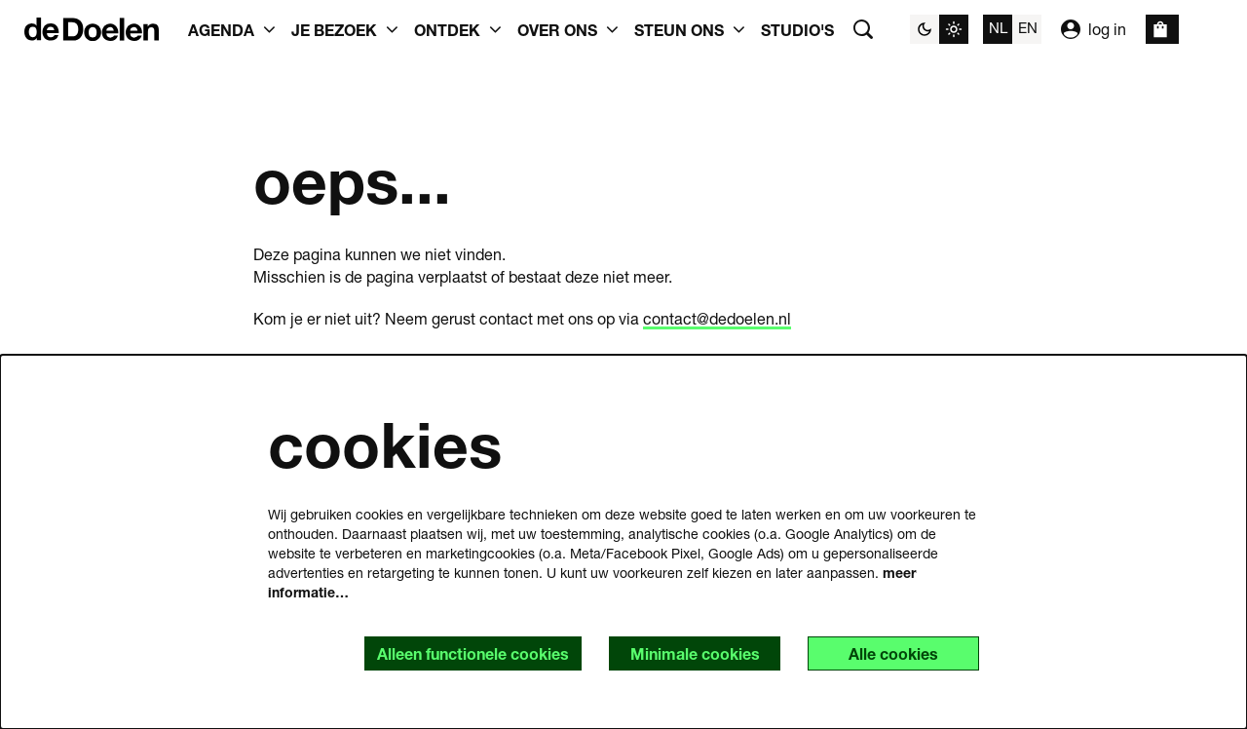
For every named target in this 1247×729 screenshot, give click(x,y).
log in (1093, 29)
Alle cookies (893, 653)
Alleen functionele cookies (473, 653)
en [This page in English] (1028, 27)
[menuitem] (797, 29)
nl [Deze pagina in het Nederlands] (998, 27)
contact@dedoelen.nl (717, 318)
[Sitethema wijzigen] (939, 29)
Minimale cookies (695, 653)
